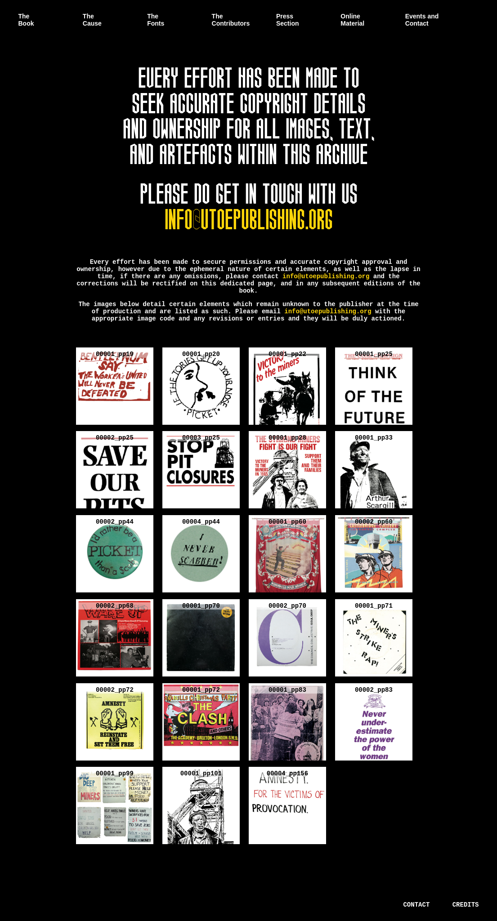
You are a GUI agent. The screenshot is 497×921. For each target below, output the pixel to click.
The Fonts (155, 20)
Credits (465, 904)
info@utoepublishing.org (249, 217)
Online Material (352, 20)
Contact (416, 904)
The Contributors (231, 20)
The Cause (92, 20)
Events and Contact (422, 20)
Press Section (287, 20)
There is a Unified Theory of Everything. (73, 904)
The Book (26, 20)
